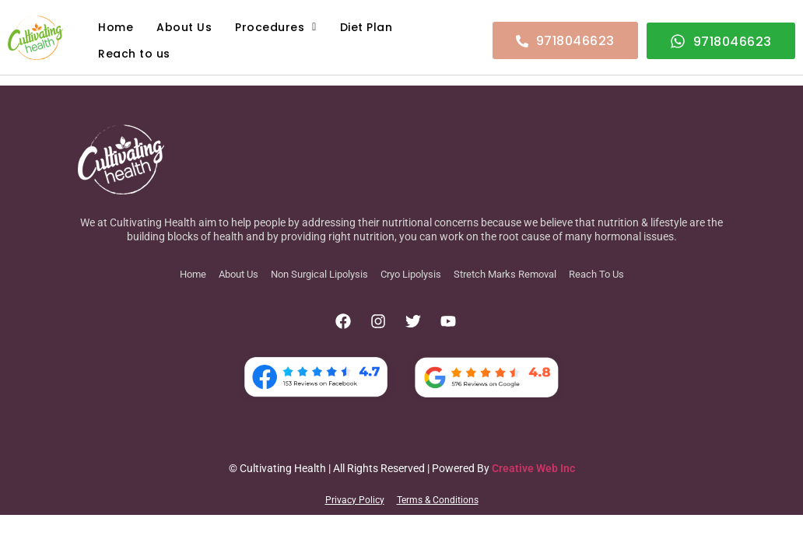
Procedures (276, 27)
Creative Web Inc (533, 468)
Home (115, 27)
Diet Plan (366, 27)
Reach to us (134, 53)
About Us (184, 27)
